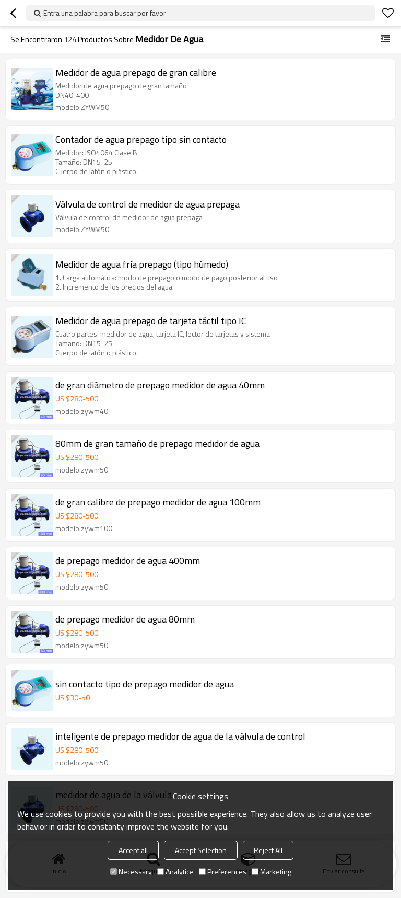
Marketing (271, 871)
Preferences (222, 871)
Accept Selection (201, 850)
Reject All (268, 850)
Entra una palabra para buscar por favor (104, 12)
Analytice (175, 871)
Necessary (131, 871)
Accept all (133, 850)
